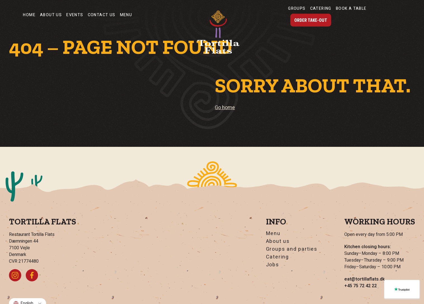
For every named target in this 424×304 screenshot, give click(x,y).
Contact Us (102, 15)
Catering (320, 8)
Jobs (272, 264)
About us (51, 15)
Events (74, 15)
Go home (225, 107)
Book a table (351, 8)
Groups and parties (291, 249)
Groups (296, 8)
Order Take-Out (310, 19)
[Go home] (218, 32)
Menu (126, 15)
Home (29, 15)
